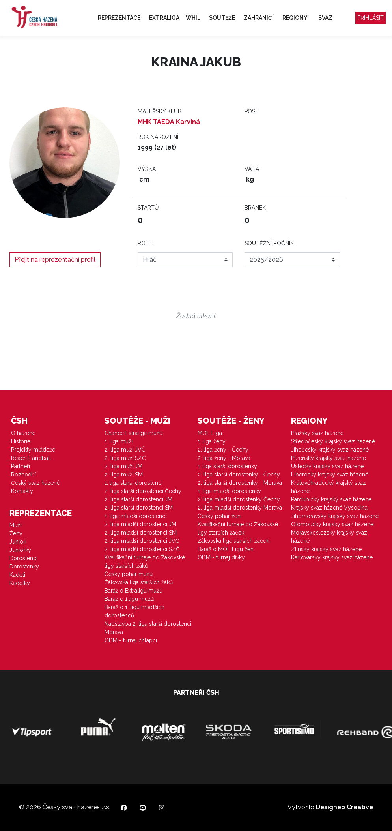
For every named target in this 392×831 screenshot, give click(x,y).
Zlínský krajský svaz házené (326, 549)
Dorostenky (24, 566)
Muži (15, 525)
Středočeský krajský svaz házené (333, 441)
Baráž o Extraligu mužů (133, 590)
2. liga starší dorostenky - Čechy (239, 474)
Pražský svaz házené (317, 433)
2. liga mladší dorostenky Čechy (239, 499)
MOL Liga (210, 433)
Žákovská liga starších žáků (139, 582)
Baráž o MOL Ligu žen (226, 549)
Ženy (15, 533)
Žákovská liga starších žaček (233, 541)
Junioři (17, 541)
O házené (23, 433)
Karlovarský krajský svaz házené (332, 557)
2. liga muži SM (124, 474)
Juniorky (20, 550)
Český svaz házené (35, 483)
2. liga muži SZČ (125, 458)
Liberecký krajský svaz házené (329, 474)
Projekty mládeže (33, 449)
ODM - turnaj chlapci (131, 640)
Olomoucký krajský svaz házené (332, 524)
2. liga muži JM (123, 466)
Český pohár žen (219, 516)
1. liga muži (119, 441)
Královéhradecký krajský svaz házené (328, 487)
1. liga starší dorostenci (133, 483)
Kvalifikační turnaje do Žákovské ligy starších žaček (238, 528)
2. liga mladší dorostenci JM (140, 524)
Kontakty (22, 491)
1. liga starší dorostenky (227, 466)
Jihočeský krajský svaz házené (330, 449)
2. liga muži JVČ (125, 449)
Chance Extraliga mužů (133, 433)
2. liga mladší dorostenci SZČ (142, 549)
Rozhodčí (23, 474)
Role (145, 243)
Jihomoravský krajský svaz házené (335, 516)
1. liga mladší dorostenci (135, 516)
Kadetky (19, 583)
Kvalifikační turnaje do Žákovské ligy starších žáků (145, 561)
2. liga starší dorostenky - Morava (240, 483)
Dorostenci (23, 558)
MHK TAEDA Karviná (169, 122)
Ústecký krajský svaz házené (327, 466)
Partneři (20, 466)
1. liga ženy (212, 441)
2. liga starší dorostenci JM (138, 499)
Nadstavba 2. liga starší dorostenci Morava (148, 628)
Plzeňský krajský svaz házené (328, 458)
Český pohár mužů (129, 574)
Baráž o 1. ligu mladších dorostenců (134, 611)
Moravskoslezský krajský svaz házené (329, 536)
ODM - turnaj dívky (221, 557)
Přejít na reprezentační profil (55, 259)
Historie (20, 441)
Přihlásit (370, 18)
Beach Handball (31, 458)
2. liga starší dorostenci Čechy (143, 491)
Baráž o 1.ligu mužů (129, 599)
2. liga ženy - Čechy (223, 449)
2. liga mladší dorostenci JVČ (142, 541)
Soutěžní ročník (269, 243)
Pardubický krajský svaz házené (331, 499)
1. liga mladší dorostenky (229, 491)
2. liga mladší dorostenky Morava (240, 508)
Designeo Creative (344, 807)
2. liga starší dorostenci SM (139, 508)
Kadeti (17, 575)
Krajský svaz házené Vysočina (329, 508)
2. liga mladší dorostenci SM (141, 532)
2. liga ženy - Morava (224, 458)
